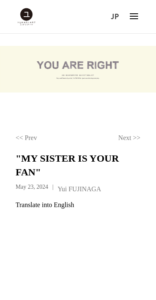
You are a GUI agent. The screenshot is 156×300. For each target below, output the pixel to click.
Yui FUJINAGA (79, 188)
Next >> (129, 137)
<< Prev (26, 137)
